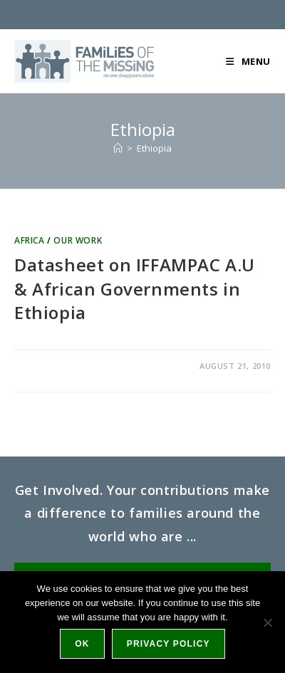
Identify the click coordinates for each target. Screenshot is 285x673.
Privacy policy (168, 644)
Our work (77, 240)
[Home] (118, 148)
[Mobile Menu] (248, 61)
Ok (82, 644)
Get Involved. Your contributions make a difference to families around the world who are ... (142, 513)
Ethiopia (154, 148)
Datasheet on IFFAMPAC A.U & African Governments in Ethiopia (134, 288)
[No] (267, 622)
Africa (29, 240)
